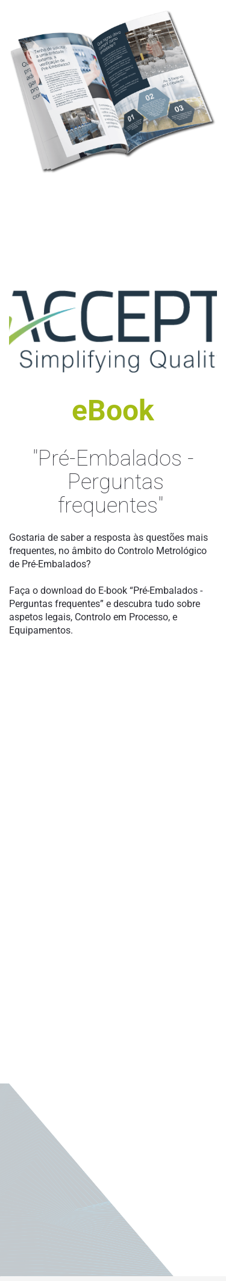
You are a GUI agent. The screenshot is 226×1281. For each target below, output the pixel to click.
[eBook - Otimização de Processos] (113, 950)
